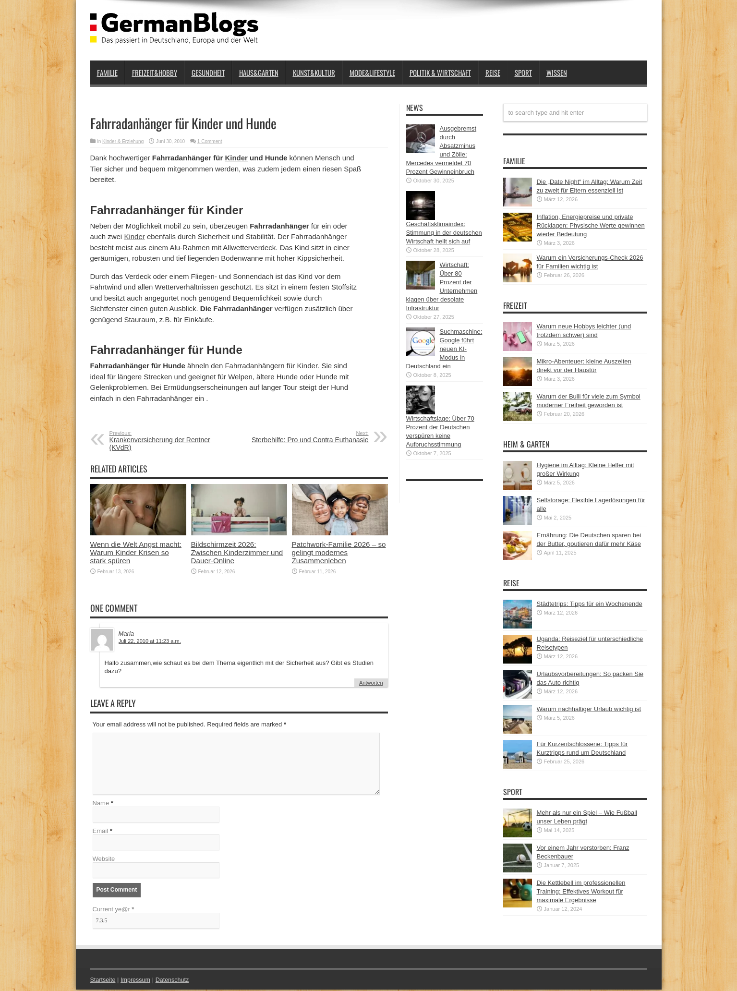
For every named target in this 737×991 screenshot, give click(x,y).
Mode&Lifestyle (372, 72)
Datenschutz (174, 981)
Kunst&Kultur (314, 72)
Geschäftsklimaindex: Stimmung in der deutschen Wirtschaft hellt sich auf (444, 232)
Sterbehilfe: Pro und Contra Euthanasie (310, 437)
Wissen (556, 72)
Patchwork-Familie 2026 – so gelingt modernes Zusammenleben (339, 552)
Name (101, 804)
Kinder (236, 158)
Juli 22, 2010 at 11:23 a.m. (150, 641)
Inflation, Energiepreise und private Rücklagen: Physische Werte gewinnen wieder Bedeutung (591, 225)
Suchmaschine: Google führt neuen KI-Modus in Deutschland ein (444, 349)
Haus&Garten (258, 72)
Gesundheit (208, 72)
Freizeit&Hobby (154, 72)
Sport (523, 72)
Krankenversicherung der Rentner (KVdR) (168, 440)
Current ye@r (113, 910)
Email (101, 832)
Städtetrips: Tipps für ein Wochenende (589, 603)
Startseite (103, 981)
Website (104, 860)
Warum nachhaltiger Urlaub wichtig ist (589, 709)
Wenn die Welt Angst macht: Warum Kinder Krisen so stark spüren (135, 552)
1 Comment (209, 141)
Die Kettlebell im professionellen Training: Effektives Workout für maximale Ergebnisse (581, 891)
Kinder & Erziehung (123, 141)
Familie (107, 72)
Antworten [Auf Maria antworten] (371, 683)
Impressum (136, 981)
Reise (492, 72)
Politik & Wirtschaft (440, 72)
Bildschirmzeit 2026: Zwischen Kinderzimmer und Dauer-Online (237, 552)
